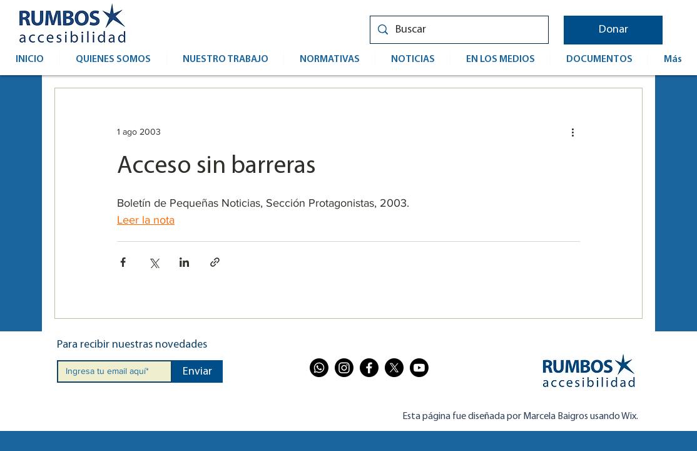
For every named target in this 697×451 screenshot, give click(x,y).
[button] (613, 30)
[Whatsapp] (319, 367)
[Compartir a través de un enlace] (215, 262)
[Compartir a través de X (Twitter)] (154, 262)
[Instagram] (344, 367)
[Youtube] (419, 367)
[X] (394, 367)
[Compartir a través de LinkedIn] (184, 262)
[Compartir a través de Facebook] (123, 262)
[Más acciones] (572, 132)
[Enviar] (197, 371)
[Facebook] (369, 367)
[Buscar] (458, 29)
